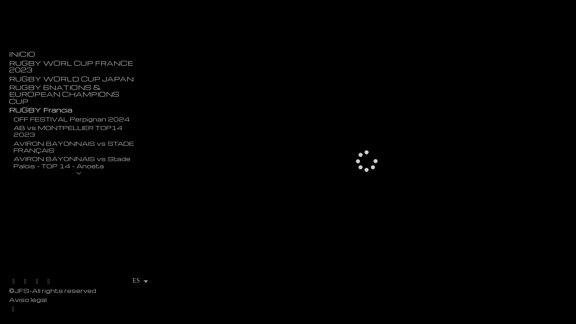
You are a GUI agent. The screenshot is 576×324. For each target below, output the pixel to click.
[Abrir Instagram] (36, 281)
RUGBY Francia (40, 110)
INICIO (22, 54)
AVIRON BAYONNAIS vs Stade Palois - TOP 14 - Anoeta (72, 161)
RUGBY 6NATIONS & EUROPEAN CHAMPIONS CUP (64, 94)
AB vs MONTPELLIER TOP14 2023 (68, 130)
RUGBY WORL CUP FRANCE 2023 (71, 66)
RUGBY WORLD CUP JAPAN (71, 79)
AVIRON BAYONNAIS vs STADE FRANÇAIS (74, 146)
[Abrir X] (13, 281)
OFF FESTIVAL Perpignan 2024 (72, 119)
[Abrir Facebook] (25, 281)
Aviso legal (28, 299)
